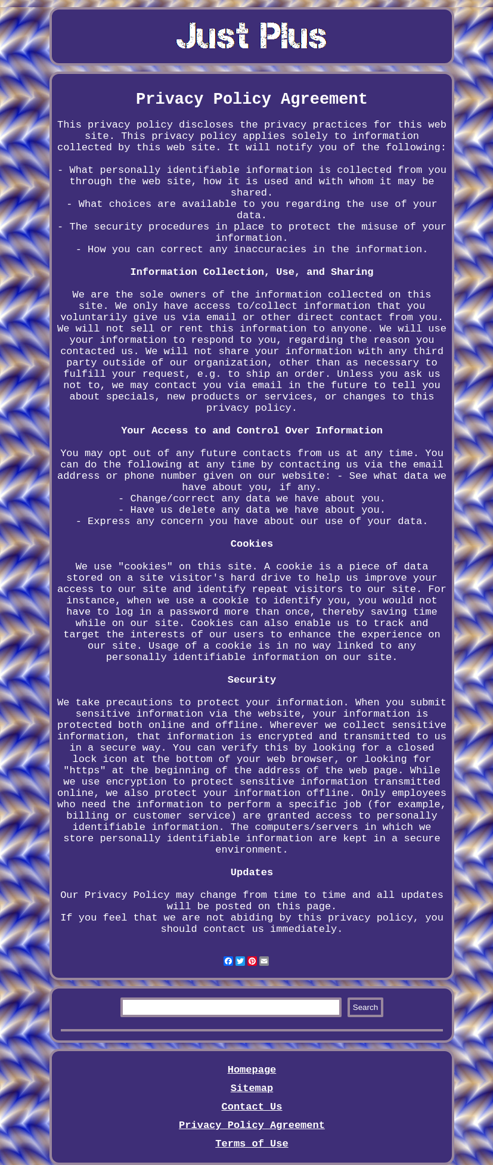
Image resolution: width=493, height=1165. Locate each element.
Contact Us (251, 1107)
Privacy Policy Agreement (252, 1125)
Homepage (252, 1070)
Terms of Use (251, 1143)
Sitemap (252, 1088)
